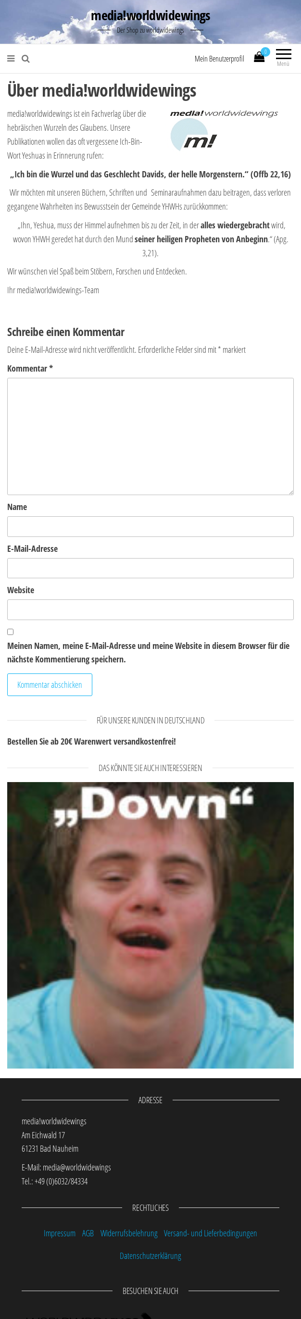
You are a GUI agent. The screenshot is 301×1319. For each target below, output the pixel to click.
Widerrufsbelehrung (129, 1233)
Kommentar (30, 368)
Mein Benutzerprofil (219, 58)
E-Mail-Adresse (32, 548)
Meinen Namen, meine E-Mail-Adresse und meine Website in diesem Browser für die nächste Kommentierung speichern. (148, 652)
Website (20, 590)
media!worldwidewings (150, 15)
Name (17, 506)
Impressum (59, 1233)
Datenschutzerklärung (150, 1255)
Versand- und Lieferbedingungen (210, 1233)
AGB (88, 1233)
